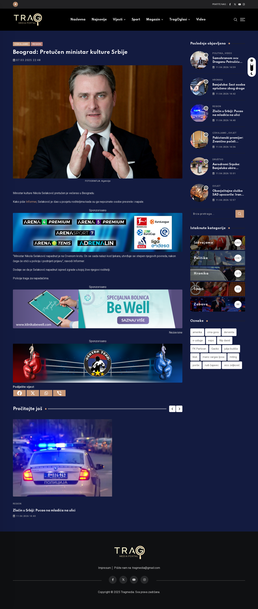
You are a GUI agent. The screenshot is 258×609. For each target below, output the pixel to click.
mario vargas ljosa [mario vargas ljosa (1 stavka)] (213, 357)
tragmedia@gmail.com (146, 568)
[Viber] (59, 393)
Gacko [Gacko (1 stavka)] (215, 348)
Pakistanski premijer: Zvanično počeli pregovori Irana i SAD (228, 141)
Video (201, 19)
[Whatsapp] (46, 393)
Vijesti (118, 19)
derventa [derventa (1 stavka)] (229, 332)
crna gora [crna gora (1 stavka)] (213, 332)
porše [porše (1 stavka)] (196, 365)
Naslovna (77, 19)
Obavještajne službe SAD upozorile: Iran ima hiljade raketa (227, 194)
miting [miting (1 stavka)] (233, 357)
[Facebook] (19, 393)
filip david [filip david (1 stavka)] (224, 340)
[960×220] (97, 308)
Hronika (217, 80)
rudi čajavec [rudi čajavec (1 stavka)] (212, 365)
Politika (217, 53)
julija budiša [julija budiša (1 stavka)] (231, 348)
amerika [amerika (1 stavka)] (197, 332)
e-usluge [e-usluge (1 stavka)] (198, 340)
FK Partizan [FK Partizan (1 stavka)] (199, 348)
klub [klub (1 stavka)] (195, 357)
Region (17, 503)
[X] (33, 393)
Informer (31, 201)
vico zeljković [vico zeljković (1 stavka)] (232, 365)
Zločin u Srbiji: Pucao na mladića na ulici (44, 510)
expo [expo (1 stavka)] (211, 340)
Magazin (153, 19)
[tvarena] (97, 232)
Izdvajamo (219, 133)
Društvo (217, 159)
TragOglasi (178, 19)
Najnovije (99, 19)
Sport (136, 19)
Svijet (232, 133)
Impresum (104, 568)
